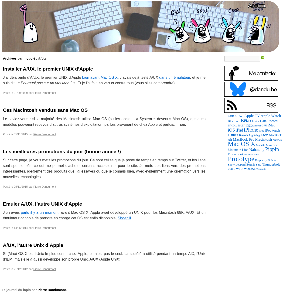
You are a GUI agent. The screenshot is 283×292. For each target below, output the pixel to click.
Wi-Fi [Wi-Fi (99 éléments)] (239, 168)
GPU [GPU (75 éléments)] (264, 125)
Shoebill (124, 218)
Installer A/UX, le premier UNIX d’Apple (48, 68)
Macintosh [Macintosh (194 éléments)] (263, 139)
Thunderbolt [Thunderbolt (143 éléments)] (271, 164)
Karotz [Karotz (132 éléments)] (243, 135)
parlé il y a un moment (39, 212)
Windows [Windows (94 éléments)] (249, 168)
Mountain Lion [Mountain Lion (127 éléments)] (238, 150)
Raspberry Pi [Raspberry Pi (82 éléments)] (262, 160)
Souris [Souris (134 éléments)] (250, 164)
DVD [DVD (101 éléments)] (231, 125)
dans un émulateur (174, 77)
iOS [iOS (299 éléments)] (231, 130)
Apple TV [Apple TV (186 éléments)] (252, 116)
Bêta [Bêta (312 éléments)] (245, 120)
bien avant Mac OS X (100, 77)
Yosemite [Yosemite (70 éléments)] (261, 168)
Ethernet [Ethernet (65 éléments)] (256, 125)
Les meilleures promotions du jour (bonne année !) (62, 151)
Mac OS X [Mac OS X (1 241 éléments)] (241, 143)
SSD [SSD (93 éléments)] (259, 164)
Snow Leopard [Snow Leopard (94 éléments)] (236, 164)
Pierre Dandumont (44, 93)
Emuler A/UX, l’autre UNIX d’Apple (42, 204)
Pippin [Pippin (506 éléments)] (272, 149)
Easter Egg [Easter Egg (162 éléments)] (243, 125)
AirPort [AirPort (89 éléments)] (239, 116)
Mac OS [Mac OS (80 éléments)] (277, 139)
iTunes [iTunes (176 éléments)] (233, 135)
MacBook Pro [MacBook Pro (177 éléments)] (244, 139)
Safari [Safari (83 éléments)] (274, 160)
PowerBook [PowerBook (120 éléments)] (236, 154)
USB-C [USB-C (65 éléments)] (231, 168)
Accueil (257, 5)
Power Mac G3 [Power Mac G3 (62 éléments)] (251, 154)
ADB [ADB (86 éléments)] (231, 116)
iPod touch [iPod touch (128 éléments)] (272, 130)
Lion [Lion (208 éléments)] (264, 134)
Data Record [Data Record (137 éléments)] (269, 121)
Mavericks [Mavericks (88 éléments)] (272, 145)
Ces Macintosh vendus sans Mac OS (45, 110)
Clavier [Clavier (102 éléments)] (254, 121)
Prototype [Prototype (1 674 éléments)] (241, 159)
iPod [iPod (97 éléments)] (261, 130)
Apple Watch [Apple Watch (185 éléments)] (271, 116)
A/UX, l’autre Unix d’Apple (33, 245)
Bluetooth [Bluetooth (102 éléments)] (234, 121)
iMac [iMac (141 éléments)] (271, 125)
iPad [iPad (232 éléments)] (239, 130)
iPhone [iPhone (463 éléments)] (251, 130)
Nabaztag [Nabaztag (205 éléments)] (257, 149)
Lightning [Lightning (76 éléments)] (254, 135)
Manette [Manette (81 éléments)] (260, 145)
